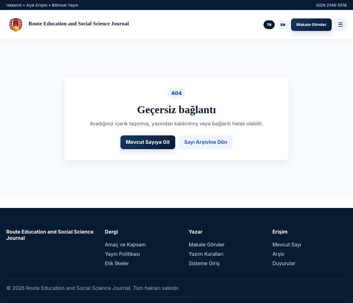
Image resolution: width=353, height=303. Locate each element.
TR (269, 25)
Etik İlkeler (117, 263)
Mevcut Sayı (286, 244)
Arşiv (278, 254)
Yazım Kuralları (206, 254)
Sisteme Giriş (204, 263)
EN (282, 25)
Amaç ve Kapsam (125, 244)
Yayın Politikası (122, 254)
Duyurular (283, 263)
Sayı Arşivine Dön (206, 142)
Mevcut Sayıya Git (148, 142)
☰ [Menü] (340, 25)
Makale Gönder (311, 24)
